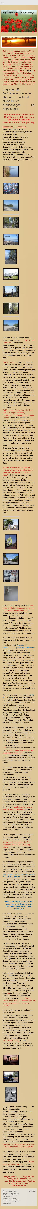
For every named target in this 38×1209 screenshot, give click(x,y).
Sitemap (15, 1191)
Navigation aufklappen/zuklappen (19, 2)
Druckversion (8, 1191)
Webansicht (32, 1191)
